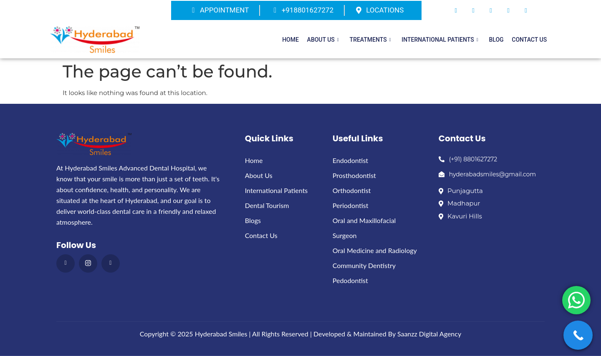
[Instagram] (526, 10)
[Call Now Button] (578, 335)
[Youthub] (110, 263)
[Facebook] (455, 10)
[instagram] (88, 263)
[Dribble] (508, 10)
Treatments (375, 39)
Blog (498, 39)
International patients (444, 39)
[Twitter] (473, 10)
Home (299, 39)
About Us (330, 39)
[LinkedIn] (491, 10)
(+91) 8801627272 (468, 159)
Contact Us (530, 39)
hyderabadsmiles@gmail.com (487, 174)
